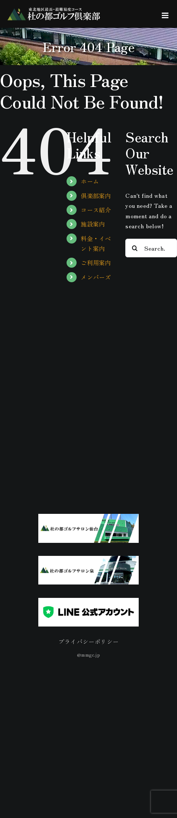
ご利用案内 (96, 262)
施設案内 (93, 223)
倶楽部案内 (96, 195)
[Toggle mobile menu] (166, 15)
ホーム (90, 181)
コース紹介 (96, 209)
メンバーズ (96, 277)
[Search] (134, 248)
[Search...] (151, 248)
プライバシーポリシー (88, 641)
